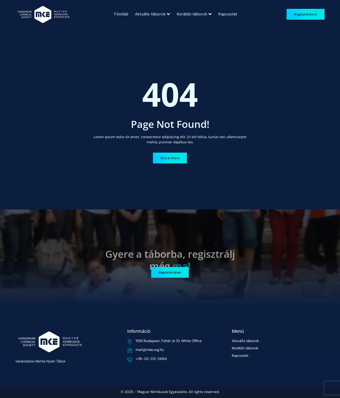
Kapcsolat (227, 14)
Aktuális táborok (152, 14)
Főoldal (121, 14)
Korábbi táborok (194, 14)
